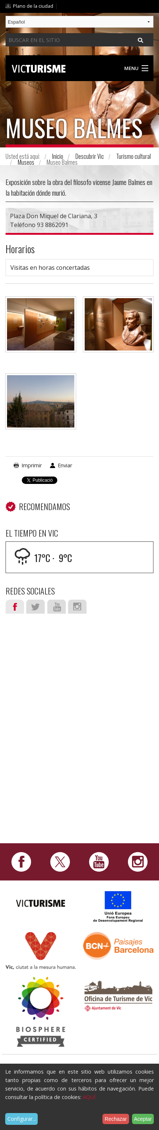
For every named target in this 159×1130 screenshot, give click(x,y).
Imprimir (31, 465)
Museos (26, 162)
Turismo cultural (133, 156)
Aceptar (143, 1119)
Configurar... (21, 1118)
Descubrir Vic (89, 156)
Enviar (65, 465)
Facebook (15, 607)
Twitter (35, 607)
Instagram (77, 607)
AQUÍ (89, 1097)
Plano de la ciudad (33, 6)
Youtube (56, 607)
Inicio (57, 156)
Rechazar (116, 1119)
